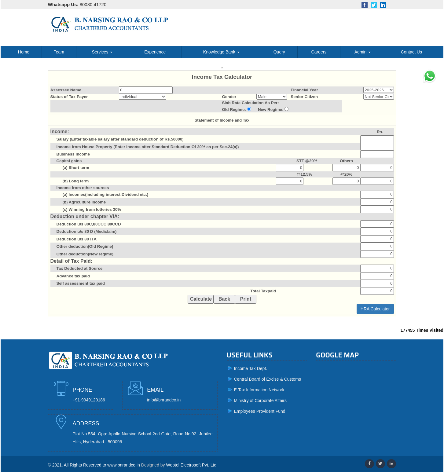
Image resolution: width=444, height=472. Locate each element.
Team (59, 51)
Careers (319, 51)
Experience (155, 51)
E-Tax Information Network (259, 389)
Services (102, 51)
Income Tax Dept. (250, 368)
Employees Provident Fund (259, 411)
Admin (362, 51)
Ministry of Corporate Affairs (260, 400)
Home (23, 51)
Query (279, 51)
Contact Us (411, 51)
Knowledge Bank (221, 51)
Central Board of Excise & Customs (267, 379)
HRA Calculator (375, 308)
